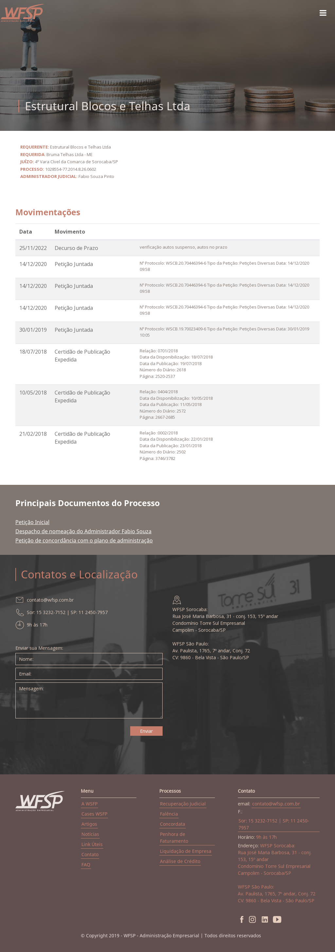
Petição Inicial (32, 522)
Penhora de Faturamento (174, 837)
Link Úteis (92, 844)
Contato (89, 854)
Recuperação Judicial (183, 804)
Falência (169, 814)
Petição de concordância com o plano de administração (84, 540)
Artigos (89, 824)
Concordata (172, 824)
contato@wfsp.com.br (276, 804)
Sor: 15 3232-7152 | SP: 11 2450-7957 (273, 824)
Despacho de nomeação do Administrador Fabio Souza (83, 531)
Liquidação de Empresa (185, 851)
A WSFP (89, 804)
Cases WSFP (94, 814)
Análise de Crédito (180, 861)
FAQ (85, 864)
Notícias (90, 834)
